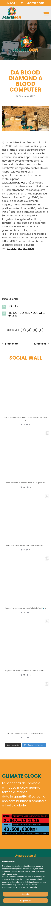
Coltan (12, 306)
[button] (19, 127)
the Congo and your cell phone (26, 314)
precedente (11, 343)
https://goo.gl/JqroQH (20, 248)
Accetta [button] (25, 894)
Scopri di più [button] (25, 900)
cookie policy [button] (12, 874)
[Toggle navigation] (46, 14)
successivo (40, 343)
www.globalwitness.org (16, 182)
